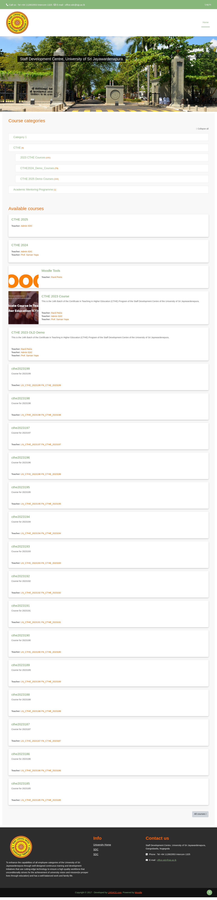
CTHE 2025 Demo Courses (36, 178)
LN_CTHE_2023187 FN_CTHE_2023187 (42, 743)
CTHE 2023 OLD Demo (28, 333)
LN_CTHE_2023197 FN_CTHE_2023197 (42, 445)
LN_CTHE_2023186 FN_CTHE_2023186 (42, 773)
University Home (102, 847)
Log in (208, 4)
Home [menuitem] (206, 22)
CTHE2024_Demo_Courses (37, 168)
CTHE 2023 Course (55, 296)
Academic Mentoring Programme (33, 189)
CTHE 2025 (19, 219)
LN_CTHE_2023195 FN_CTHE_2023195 (42, 505)
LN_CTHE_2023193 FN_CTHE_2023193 (42, 564)
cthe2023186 (20, 756)
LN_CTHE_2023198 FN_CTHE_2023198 (42, 416)
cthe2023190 (20, 637)
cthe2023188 (20, 697)
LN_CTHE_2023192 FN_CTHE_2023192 (42, 594)
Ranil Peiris (57, 277)
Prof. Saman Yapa (30, 255)
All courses (199, 816)
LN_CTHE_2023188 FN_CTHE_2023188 (42, 713)
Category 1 (20, 137)
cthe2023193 (20, 548)
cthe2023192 (20, 577)
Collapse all (203, 128)
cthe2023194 (20, 518)
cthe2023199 (20, 369)
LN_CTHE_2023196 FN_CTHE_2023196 (42, 475)
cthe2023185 (20, 786)
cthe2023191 (20, 607)
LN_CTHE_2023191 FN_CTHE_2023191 (42, 624)
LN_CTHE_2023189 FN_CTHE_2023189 (42, 683)
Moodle (139, 895)
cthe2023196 (20, 458)
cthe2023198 (20, 399)
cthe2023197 (20, 429)
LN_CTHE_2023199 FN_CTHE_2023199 (42, 386)
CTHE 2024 (19, 245)
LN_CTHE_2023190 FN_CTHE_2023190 (42, 654)
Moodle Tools (51, 270)
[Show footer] (209, 892)
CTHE (17, 147)
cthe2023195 (20, 488)
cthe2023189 (20, 667)
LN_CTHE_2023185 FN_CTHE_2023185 (42, 802)
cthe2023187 (20, 726)
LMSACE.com (115, 895)
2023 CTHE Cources (32, 157)
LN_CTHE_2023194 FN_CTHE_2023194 (42, 535)
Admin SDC (27, 226)
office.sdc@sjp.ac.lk (75, 4)
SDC (95, 852)
